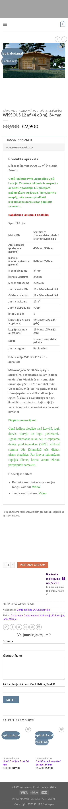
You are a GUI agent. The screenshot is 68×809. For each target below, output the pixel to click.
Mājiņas (13, 619)
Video (43, 493)
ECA (35, 609)
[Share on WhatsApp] (6, 627)
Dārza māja (17, 615)
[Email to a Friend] (26, 627)
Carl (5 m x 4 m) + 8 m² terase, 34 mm (48, 763)
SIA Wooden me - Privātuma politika (33, 787)
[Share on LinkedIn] (39, 627)
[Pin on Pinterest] (32, 627)
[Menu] (5, 24)
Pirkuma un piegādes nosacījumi (34, 798)
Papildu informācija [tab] (19, 147)
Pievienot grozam (32, 564)
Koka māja (45, 615)
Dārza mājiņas (51, 110)
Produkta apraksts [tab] (19, 139)
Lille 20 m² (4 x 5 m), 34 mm (16, 763)
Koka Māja (27, 110)
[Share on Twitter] (19, 627)
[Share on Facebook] (13, 627)
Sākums (9, 110)
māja (5, 619)
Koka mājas (58, 615)
